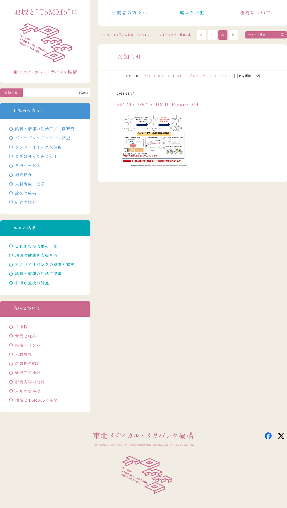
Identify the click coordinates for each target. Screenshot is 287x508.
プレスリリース (200, 76)
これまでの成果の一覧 (36, 246)
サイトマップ (168, 34)
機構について (255, 13)
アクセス (107, 34)
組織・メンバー (30, 345)
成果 (180, 76)
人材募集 (23, 354)
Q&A (140, 34)
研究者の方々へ (129, 13)
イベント (225, 76)
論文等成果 (25, 193)
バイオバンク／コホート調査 (42, 138)
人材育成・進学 (30, 184)
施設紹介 (23, 175)
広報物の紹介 (28, 364)
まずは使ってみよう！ (36, 156)
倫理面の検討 (28, 373)
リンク (151, 34)
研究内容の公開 (30, 382)
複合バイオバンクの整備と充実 (45, 265)
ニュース (164, 76)
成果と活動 (192, 13)
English (185, 34)
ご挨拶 (21, 327)
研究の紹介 (25, 202)
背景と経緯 (25, 336)
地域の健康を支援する (36, 255)
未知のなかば (28, 391)
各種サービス (28, 166)
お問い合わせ (124, 34)
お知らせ (11, 92)
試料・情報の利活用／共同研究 (45, 129)
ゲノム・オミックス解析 (38, 147)
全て (148, 76)
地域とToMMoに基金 (36, 400)
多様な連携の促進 (32, 283)
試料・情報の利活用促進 (38, 274)
